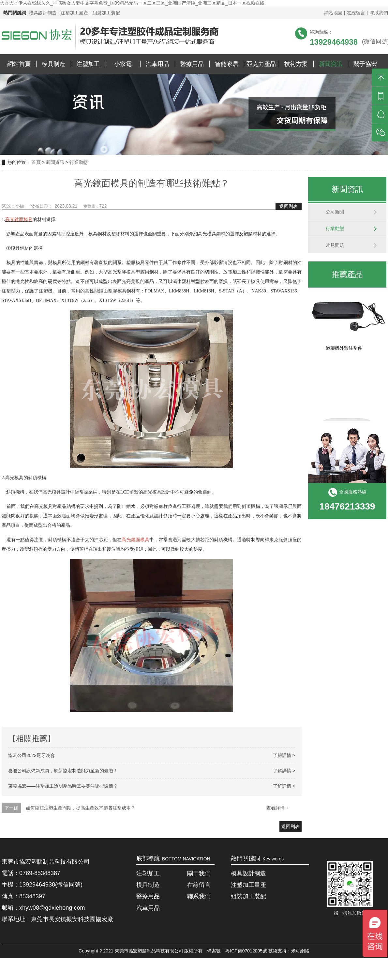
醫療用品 (192, 64)
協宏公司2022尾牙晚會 (31, 755)
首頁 (37, 162)
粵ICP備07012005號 (246, 950)
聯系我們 (379, 12)
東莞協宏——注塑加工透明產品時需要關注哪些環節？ (63, 786)
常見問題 (335, 245)
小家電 (123, 64)
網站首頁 (19, 64)
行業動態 (78, 162)
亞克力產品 (261, 64)
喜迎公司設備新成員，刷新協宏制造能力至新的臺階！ (63, 770)
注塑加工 (88, 64)
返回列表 (288, 206)
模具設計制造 (42, 12)
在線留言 (356, 12)
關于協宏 (365, 64)
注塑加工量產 (74, 12)
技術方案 (296, 64)
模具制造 (53, 64)
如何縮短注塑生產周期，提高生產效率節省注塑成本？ (80, 807)
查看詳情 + (277, 807)
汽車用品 (157, 64)
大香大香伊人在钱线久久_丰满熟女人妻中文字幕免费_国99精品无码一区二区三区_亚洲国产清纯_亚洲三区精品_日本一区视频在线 (132, 3)
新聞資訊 (330, 64)
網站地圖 (333, 12)
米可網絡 (300, 950)
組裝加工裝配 (106, 12)
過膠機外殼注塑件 (344, 349)
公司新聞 (335, 211)
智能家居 (226, 64)
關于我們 (199, 873)
